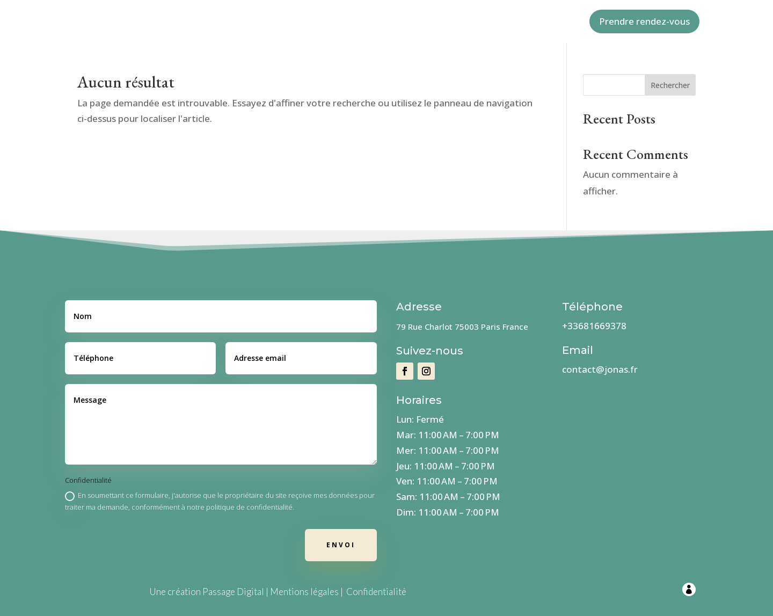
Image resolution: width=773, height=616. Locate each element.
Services (411, 22)
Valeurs (365, 22)
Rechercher (670, 85)
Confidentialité (376, 591)
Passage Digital (233, 591)
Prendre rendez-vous (644, 21)
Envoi (340, 544)
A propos (317, 22)
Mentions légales (304, 591)
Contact (458, 22)
